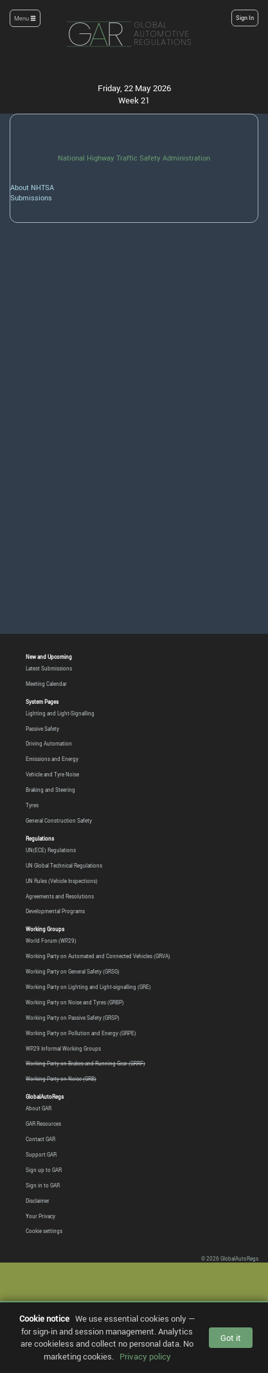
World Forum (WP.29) (51, 940)
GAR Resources (43, 1123)
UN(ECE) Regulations (51, 849)
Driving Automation (49, 743)
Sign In (245, 18)
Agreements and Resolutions (60, 896)
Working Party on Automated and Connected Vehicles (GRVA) (98, 955)
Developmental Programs (55, 910)
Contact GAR (40, 1138)
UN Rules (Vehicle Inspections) (62, 880)
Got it (230, 1337)
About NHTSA (32, 187)
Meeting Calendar (46, 683)
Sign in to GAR (43, 1185)
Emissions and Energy (52, 758)
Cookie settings (44, 1230)
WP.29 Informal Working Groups (63, 1048)
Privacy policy (145, 1356)
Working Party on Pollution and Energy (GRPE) (81, 1032)
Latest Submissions (49, 668)
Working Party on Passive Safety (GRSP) (73, 1017)
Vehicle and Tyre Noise (52, 774)
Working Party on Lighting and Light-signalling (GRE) (88, 986)
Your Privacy (40, 1216)
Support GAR (41, 1154)
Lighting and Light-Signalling (60, 713)
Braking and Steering (50, 789)
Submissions (31, 197)
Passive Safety (42, 728)
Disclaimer (37, 1200)
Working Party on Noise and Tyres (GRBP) (75, 1002)
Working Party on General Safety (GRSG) (73, 971)
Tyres (32, 805)
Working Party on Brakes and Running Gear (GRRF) (85, 1063)
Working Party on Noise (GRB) (61, 1078)
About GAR (38, 1108)
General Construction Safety (59, 820)
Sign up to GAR (44, 1169)
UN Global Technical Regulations (64, 865)
